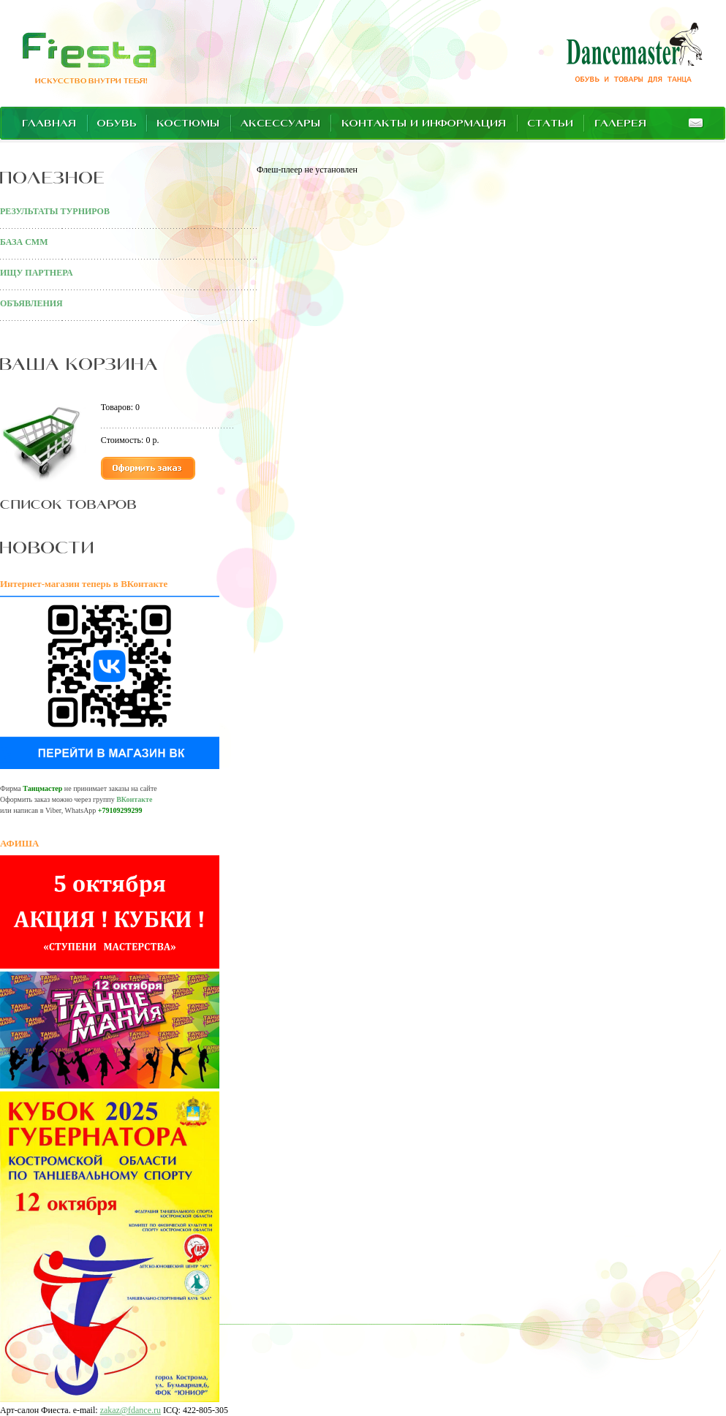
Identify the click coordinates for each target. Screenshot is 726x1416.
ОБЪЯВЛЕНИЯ (31, 303)
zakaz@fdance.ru (130, 1410)
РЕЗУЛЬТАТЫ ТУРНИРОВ (55, 211)
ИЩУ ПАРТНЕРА (36, 273)
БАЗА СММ (24, 242)
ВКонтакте (134, 799)
